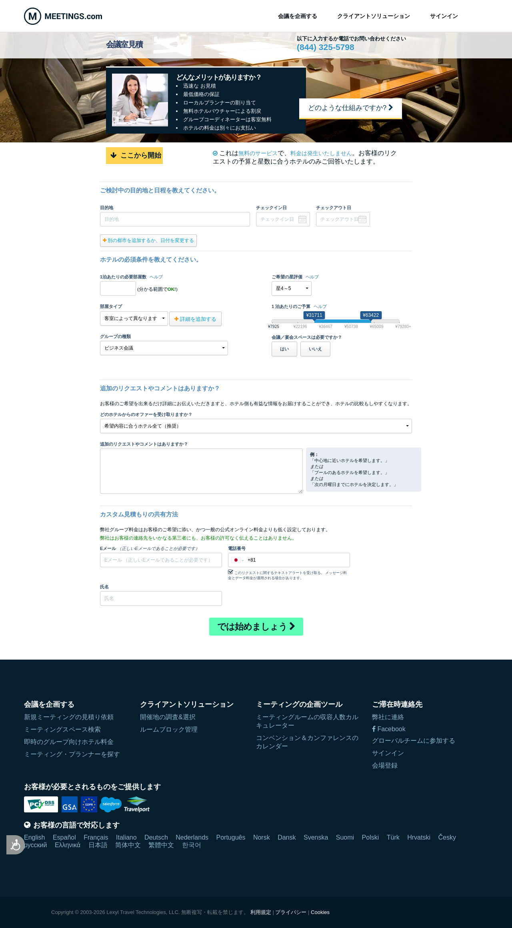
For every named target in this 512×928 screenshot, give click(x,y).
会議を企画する (297, 16)
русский (35, 845)
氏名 (104, 586)
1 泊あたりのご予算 (299, 306)
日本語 (98, 845)
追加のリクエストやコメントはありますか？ (144, 444)
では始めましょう (256, 626)
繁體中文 (161, 845)
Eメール (150, 548)
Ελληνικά (67, 845)
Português (231, 837)
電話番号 (237, 548)
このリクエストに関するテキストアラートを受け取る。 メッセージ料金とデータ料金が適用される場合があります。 (287, 574)
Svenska (316, 837)
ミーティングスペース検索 (62, 729)
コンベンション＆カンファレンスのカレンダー (307, 742)
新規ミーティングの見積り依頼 (69, 717)
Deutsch (156, 837)
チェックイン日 (271, 207)
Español (64, 837)
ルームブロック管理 (169, 729)
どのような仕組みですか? (350, 108)
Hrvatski (418, 837)
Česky (447, 837)
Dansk (287, 837)
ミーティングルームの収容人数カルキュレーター (307, 721)
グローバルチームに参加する (413, 740)
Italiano (126, 837)
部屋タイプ (111, 306)
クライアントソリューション (373, 16)
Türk (393, 837)
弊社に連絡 (388, 717)
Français (96, 837)
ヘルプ (156, 276)
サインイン (444, 16)
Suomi (345, 837)
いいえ (315, 348)
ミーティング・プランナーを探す (72, 754)
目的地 (106, 207)
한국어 (191, 845)
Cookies (320, 912)
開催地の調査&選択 (168, 717)
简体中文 (128, 845)
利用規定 (260, 912)
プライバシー (290, 912)
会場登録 (385, 765)
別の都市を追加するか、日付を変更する (148, 240)
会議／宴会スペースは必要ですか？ (307, 337)
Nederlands (192, 837)
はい (284, 348)
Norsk (261, 837)
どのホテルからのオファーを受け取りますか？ (146, 414)
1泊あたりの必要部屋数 (131, 276)
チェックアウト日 (333, 207)
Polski (370, 837)
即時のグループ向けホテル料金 (69, 741)
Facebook (389, 729)
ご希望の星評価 (295, 276)
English (34, 837)
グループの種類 (115, 336)
